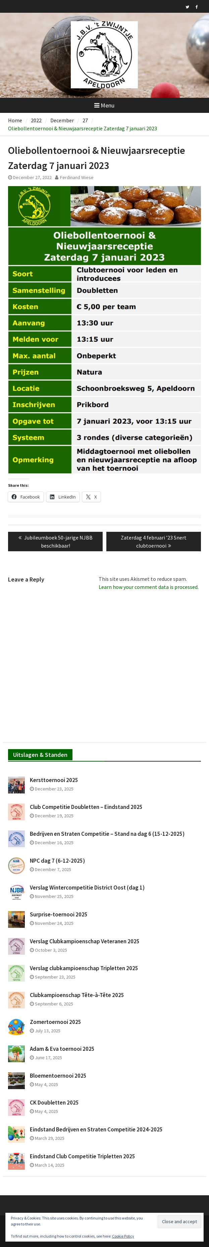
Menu (104, 105)
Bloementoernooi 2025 (58, 1075)
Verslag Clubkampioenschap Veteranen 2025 (85, 941)
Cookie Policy (123, 1236)
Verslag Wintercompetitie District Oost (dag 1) (87, 887)
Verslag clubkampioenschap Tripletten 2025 (84, 968)
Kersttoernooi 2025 (54, 780)
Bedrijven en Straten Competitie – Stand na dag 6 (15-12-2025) (107, 833)
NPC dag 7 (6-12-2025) (57, 860)
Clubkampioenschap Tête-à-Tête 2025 (77, 995)
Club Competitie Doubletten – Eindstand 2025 (86, 807)
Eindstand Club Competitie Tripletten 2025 (82, 1156)
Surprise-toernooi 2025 (59, 914)
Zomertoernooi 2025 (55, 1022)
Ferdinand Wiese (77, 177)
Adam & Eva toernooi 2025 (62, 1048)
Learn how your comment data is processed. (149, 587)
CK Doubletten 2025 (54, 1102)
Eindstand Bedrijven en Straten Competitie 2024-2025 (96, 1129)
